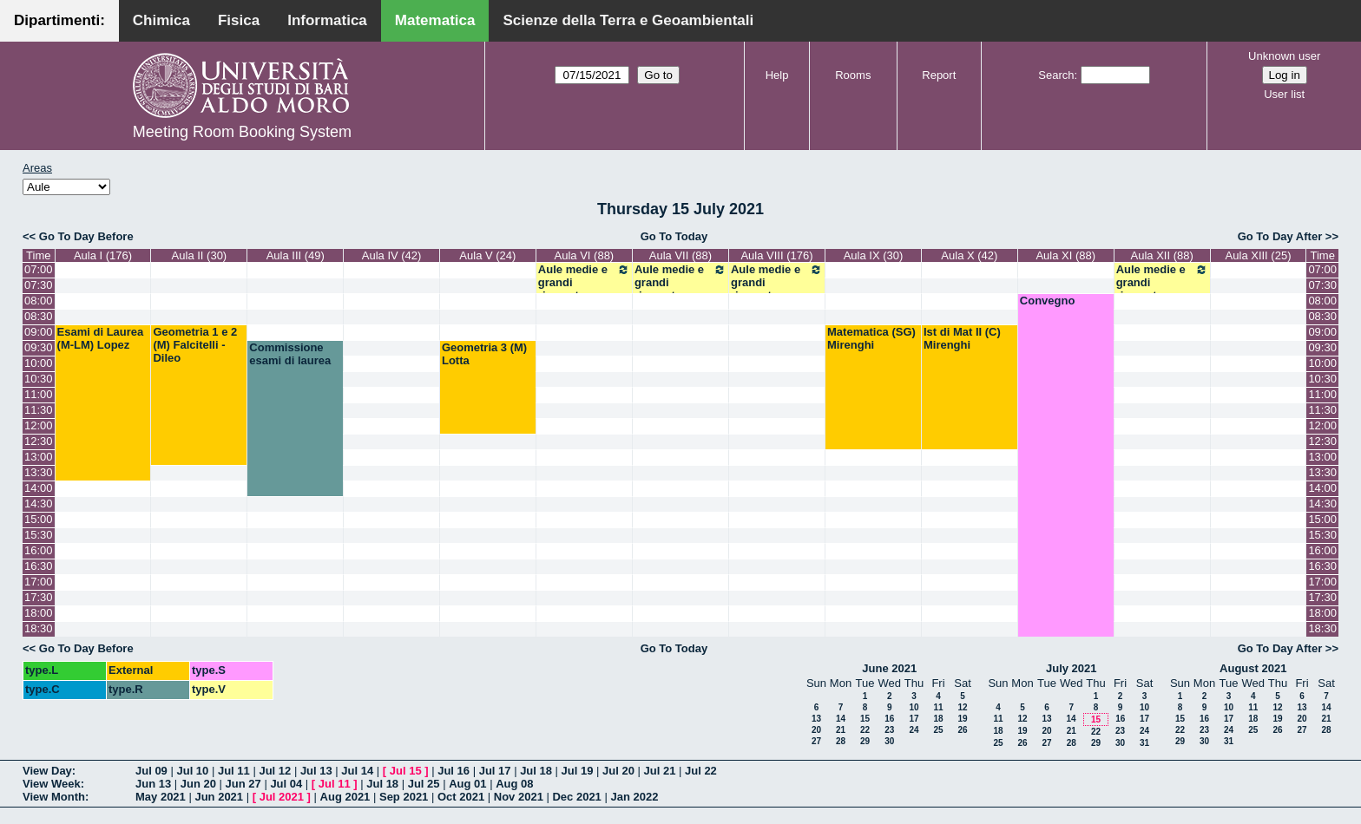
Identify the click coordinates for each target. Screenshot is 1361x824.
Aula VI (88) (585, 255)
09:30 (38, 347)
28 (840, 741)
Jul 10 (192, 770)
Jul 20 (618, 770)
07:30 (38, 284)
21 (840, 730)
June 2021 (889, 668)
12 (962, 707)
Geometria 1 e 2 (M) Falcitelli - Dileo (195, 344)
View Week (52, 783)
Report (939, 75)
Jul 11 (234, 770)
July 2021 (1071, 668)
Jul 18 (536, 770)
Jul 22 (701, 770)
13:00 (38, 456)
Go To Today (674, 236)
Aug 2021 (345, 796)
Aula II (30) (199, 255)
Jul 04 (286, 783)
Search (1056, 75)
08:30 (38, 316)
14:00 (38, 487)
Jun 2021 (218, 796)
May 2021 (160, 796)
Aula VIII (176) (776, 255)
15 (865, 718)
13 (816, 718)
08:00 (38, 300)
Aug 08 (514, 783)
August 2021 (1253, 668)
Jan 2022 (634, 796)
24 (913, 730)
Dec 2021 (576, 796)
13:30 (38, 472)
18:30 (38, 628)
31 (1144, 743)
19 (962, 718)
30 (889, 741)
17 (913, 718)
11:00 (38, 394)
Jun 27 (243, 783)
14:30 (38, 503)
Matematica (435, 20)
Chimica (161, 20)
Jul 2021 (282, 796)
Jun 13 (153, 783)
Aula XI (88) (1065, 255)
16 (889, 718)
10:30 (38, 378)
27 (816, 741)
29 (865, 741)
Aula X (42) (969, 255)
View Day (47, 770)
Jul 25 (424, 783)
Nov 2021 (518, 796)
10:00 (38, 362)
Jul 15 (406, 770)
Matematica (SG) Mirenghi (871, 338)
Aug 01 (467, 783)
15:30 (38, 534)
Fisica (239, 20)
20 (816, 730)
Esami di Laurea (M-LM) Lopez (100, 338)
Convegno (1047, 300)
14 (840, 718)
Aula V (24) (487, 255)
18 (938, 718)
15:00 (38, 519)
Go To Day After (1280, 236)
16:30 (38, 565)
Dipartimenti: (59, 20)
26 (962, 730)
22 (865, 730)
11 (938, 707)
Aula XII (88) (1162, 255)
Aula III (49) (295, 255)
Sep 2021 (403, 796)
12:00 (38, 425)
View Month (54, 796)
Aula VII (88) (680, 255)
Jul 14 (357, 770)
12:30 (38, 441)
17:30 (38, 597)
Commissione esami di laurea (290, 354)
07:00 (38, 269)
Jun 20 (198, 783)
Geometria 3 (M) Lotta (484, 354)
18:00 (38, 612)
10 (913, 707)
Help (777, 75)
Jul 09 (151, 770)
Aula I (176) (103, 255)
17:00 (38, 581)
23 (889, 730)
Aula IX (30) (874, 255)
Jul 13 (316, 770)
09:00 (38, 331)
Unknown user (1284, 55)
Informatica (327, 20)
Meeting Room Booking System (242, 132)
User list (1284, 94)
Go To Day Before (86, 236)
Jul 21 (660, 770)
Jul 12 (275, 770)
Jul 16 (453, 770)
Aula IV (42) (392, 255)
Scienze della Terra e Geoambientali (628, 20)
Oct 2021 (460, 796)
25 (938, 730)
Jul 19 (578, 770)
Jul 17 (495, 770)
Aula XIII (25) (1259, 255)
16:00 (38, 550)
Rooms (853, 75)
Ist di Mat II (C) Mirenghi (962, 338)
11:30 (38, 409)
